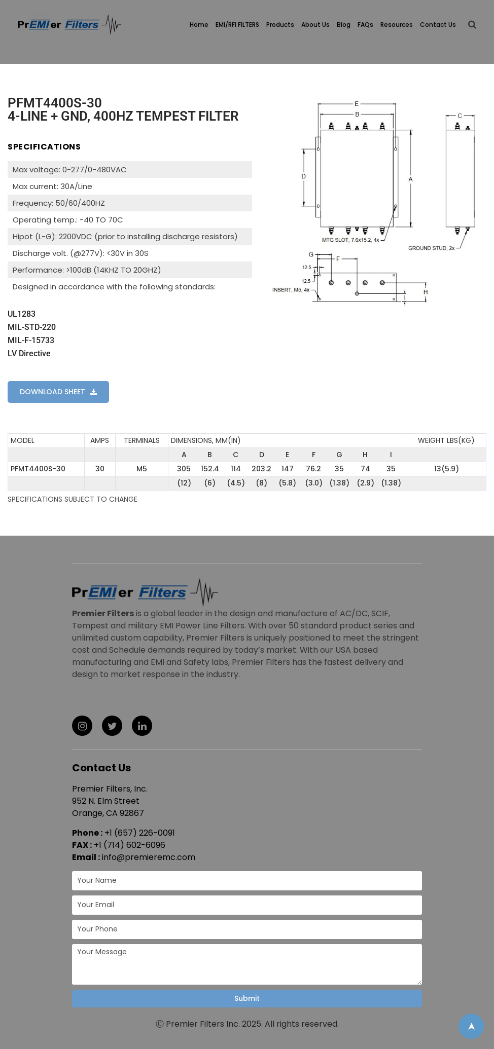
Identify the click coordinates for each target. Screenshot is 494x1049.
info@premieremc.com (148, 857)
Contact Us (438, 24)
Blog (343, 24)
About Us (315, 24)
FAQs (365, 24)
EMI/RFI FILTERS (237, 24)
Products (280, 24)
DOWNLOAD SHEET (52, 392)
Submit (247, 998)
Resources (396, 24)
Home (199, 24)
